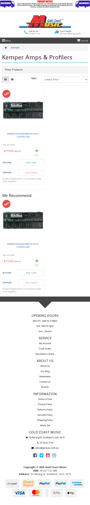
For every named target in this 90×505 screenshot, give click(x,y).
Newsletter (45, 376)
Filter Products (14, 69)
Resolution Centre (45, 353)
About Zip (45, 425)
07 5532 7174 (45, 442)
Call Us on (34, 32)
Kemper (15, 47)
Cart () (82, 40)
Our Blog (45, 371)
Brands (45, 386)
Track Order (45, 348)
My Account (45, 343)
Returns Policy (45, 409)
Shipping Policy (45, 420)
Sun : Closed (45, 331)
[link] (35, 455)
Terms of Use (45, 399)
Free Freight (70, 32)
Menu (6, 40)
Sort (33, 78)
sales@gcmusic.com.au (45, 447)
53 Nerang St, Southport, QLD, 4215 (45, 437)
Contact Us (45, 381)
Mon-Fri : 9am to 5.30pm (45, 320)
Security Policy (45, 414)
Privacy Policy (45, 404)
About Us (45, 365)
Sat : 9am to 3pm (45, 325)
